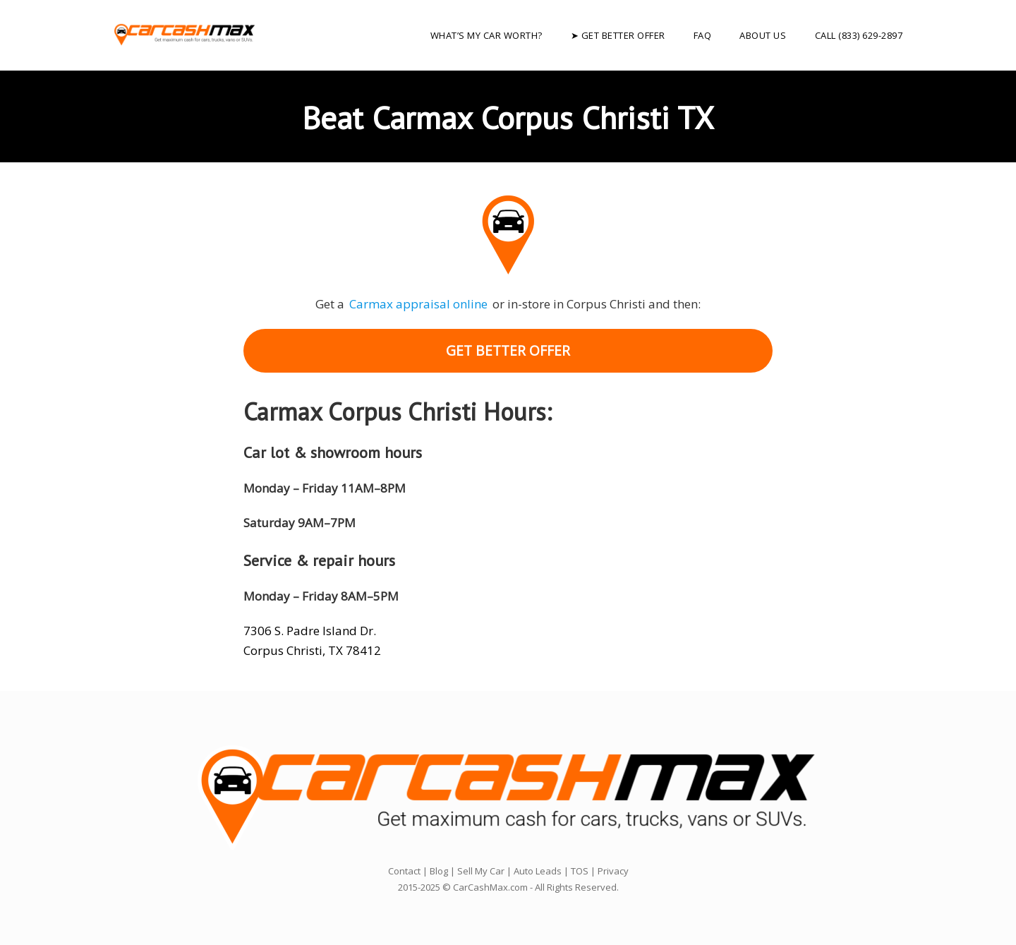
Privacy (613, 871)
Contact (404, 871)
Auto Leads (538, 871)
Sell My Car (480, 871)
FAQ (703, 35)
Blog (439, 871)
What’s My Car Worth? (486, 35)
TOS (579, 871)
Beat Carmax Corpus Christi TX (508, 117)
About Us (762, 35)
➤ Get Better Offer (618, 35)
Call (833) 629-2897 (859, 35)
